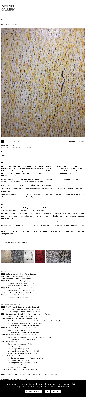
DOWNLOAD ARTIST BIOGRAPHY (16, 242)
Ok (47, 391)
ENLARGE (81, 141)
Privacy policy (33, 391)
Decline (56, 391)
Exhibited (5, 24)
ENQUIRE (72, 141)
